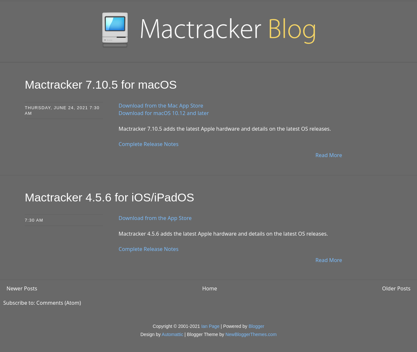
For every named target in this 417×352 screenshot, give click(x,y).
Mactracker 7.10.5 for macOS (101, 84)
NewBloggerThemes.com (251, 333)
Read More (329, 154)
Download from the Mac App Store (161, 105)
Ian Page (210, 325)
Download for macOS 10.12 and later (163, 113)
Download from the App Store (155, 217)
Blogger (256, 325)
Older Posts (396, 287)
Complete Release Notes (148, 143)
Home (209, 287)
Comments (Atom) (58, 302)
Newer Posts (22, 287)
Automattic (172, 333)
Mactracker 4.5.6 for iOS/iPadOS (110, 196)
